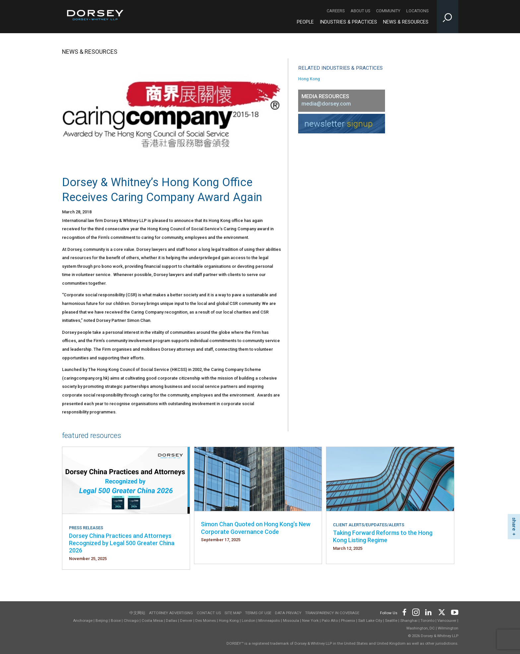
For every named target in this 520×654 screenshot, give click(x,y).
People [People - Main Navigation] (305, 22)
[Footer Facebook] (404, 612)
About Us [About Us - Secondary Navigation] (360, 10)
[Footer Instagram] (415, 612)
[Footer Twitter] (441, 612)
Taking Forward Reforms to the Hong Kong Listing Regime (382, 536)
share (514, 524)
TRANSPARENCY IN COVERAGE (332, 613)
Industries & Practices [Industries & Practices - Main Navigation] (348, 22)
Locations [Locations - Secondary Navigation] (417, 10)
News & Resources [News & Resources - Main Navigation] (405, 22)
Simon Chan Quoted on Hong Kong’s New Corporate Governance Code (255, 528)
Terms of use (258, 613)
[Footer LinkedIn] (428, 612)
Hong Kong (309, 78)
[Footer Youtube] (453, 612)
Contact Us (209, 613)
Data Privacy (288, 613)
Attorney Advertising (171, 613)
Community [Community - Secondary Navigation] (388, 10)
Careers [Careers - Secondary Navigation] (336, 10)
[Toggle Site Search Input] (447, 16)
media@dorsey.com (326, 104)
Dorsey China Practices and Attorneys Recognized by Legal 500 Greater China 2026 (121, 543)
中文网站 (137, 613)
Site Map (233, 613)
